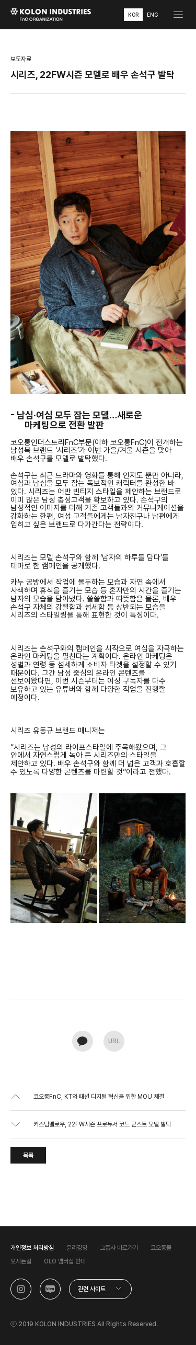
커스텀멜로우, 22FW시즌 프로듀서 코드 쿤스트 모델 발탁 (102, 1124)
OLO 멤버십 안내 (65, 1261)
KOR (133, 15)
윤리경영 (76, 1247)
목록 (28, 1155)
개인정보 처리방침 (32, 1247)
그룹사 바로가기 (119, 1247)
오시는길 (20, 1261)
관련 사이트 (92, 1289)
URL (114, 1041)
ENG (152, 15)
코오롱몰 (161, 1247)
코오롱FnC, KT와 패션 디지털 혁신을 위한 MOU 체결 (98, 1096)
